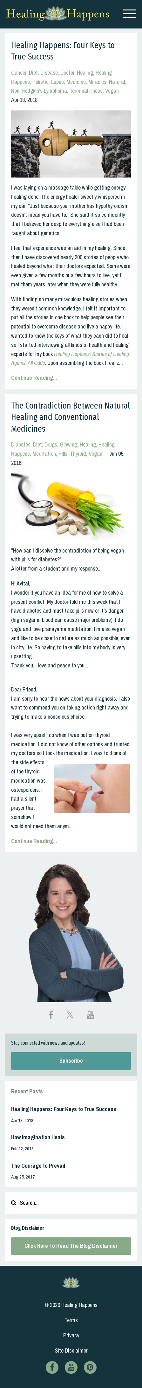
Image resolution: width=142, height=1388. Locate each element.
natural (117, 82)
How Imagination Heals (38, 1137)
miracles (97, 82)
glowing (68, 444)
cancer (18, 73)
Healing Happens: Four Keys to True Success (63, 1109)
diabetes (20, 444)
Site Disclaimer (71, 1350)
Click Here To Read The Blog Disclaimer (71, 1246)
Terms (71, 1320)
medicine (76, 82)
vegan (112, 91)
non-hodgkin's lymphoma (39, 91)
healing (85, 73)
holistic (40, 82)
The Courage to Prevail (38, 1166)
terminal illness (86, 91)
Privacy (71, 1335)
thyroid (78, 454)
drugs (50, 444)
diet (33, 73)
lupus (57, 82)
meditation (44, 454)
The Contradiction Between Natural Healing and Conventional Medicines (70, 417)
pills (62, 454)
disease (49, 73)
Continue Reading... (34, 378)
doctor (67, 73)
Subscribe (71, 1061)
